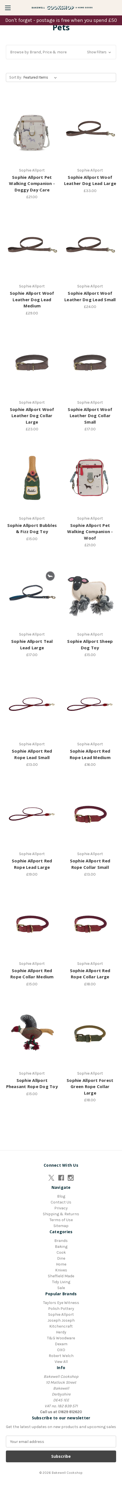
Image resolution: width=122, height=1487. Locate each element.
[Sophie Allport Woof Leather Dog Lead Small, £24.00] (90, 246)
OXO (61, 1349)
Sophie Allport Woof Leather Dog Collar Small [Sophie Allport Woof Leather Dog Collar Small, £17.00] (90, 415)
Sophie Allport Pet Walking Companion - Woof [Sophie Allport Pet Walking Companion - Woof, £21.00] (90, 531)
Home (61, 1264)
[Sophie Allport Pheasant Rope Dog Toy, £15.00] (32, 1033)
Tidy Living (61, 1282)
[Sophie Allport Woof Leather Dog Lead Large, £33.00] (90, 130)
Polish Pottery (61, 1308)
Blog (61, 1196)
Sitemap (61, 1225)
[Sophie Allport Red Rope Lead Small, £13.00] (32, 703)
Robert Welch (61, 1355)
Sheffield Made (61, 1276)
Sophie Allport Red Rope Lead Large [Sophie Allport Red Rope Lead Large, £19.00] (32, 864)
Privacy (61, 1208)
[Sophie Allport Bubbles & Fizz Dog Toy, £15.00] (32, 478)
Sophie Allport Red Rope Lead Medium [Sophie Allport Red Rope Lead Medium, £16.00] (90, 754)
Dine (61, 1258)
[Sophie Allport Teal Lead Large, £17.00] (32, 594)
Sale (61, 1287)
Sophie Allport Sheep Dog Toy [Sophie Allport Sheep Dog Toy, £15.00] (90, 644)
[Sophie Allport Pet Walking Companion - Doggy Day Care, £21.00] (32, 130)
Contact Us (61, 1202)
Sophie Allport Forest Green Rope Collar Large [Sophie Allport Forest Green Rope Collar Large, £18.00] (90, 1086)
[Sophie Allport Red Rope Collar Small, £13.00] (90, 813)
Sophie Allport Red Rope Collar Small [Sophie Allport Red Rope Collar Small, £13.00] (90, 864)
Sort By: (15, 77)
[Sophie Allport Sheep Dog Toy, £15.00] (90, 594)
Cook (61, 1252)
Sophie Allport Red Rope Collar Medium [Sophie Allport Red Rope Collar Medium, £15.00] (32, 974)
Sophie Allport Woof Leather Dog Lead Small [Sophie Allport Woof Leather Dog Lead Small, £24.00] (90, 296)
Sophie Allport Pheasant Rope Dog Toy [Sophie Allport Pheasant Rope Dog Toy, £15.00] (32, 1083)
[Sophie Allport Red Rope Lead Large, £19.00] (32, 813)
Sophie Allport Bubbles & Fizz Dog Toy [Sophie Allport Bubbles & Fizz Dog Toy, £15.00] (32, 528)
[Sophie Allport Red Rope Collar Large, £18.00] (90, 923)
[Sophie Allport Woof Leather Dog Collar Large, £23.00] (32, 362)
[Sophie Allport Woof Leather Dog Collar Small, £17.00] (90, 362)
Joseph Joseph (61, 1320)
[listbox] (41, 77)
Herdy (61, 1332)
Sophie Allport (61, 1314)
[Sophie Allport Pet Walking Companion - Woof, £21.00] (90, 478)
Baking (61, 1246)
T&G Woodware (61, 1338)
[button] (61, 52)
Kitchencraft (61, 1326)
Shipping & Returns (61, 1214)
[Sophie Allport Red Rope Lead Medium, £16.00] (90, 703)
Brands (61, 1240)
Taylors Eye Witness (61, 1302)
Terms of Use (61, 1220)
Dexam (61, 1344)
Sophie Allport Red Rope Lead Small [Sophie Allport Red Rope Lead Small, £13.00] (32, 754)
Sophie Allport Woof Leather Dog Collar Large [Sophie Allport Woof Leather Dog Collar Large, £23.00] (32, 415)
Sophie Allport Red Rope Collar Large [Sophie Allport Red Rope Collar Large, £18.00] (90, 974)
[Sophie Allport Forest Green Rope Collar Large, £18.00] (90, 1033)
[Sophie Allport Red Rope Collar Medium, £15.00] (32, 923)
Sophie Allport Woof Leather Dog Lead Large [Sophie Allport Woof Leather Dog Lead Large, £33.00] (90, 180)
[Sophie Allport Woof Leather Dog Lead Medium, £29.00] (32, 246)
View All (61, 1361)
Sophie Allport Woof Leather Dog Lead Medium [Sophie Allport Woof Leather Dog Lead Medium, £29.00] (32, 299)
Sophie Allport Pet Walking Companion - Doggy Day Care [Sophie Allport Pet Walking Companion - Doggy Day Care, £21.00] (32, 183)
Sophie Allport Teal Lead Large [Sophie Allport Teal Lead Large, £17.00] (32, 644)
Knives (61, 1270)
